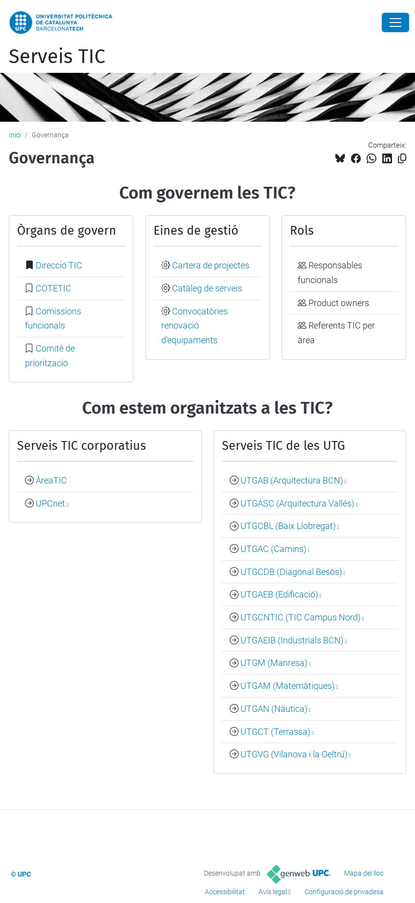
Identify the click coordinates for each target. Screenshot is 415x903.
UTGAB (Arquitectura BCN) (291, 480)
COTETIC (53, 288)
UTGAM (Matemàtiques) (287, 686)
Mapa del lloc (364, 873)
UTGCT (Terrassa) (275, 732)
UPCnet (50, 503)
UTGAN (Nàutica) (273, 709)
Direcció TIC (59, 265)
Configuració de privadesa (344, 892)
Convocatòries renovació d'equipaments (194, 325)
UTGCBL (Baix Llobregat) (288, 526)
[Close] (395, 22)
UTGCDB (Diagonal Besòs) (291, 572)
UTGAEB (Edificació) (279, 594)
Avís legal (273, 892)
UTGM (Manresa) (273, 663)
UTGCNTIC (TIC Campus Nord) (300, 617)
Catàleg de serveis (207, 288)
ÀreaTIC (51, 480)
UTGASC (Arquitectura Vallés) (297, 503)
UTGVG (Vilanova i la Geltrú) (294, 754)
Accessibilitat (225, 892)
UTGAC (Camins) (273, 549)
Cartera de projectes (210, 265)
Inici (15, 135)
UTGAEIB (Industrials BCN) (292, 640)
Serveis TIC (57, 56)
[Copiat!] (402, 158)
